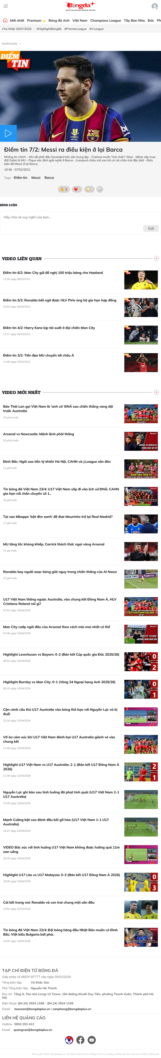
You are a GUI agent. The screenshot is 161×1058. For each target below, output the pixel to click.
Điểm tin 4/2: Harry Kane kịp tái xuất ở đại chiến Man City (49, 328)
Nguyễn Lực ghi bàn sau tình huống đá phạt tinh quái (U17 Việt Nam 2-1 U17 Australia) (61, 794)
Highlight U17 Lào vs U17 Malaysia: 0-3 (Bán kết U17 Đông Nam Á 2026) (61, 875)
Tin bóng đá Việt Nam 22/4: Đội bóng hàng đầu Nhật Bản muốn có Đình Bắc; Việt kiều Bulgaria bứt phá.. (60, 932)
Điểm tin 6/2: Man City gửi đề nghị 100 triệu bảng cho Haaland (53, 272)
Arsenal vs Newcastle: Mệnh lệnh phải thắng (38, 434)
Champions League (105, 20)
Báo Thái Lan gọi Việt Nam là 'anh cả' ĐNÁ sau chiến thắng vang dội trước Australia (58, 408)
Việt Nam (80, 20)
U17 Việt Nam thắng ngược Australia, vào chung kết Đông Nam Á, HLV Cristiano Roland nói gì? (59, 601)
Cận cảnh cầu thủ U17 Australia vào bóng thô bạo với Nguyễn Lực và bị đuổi (60, 711)
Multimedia (9, 43)
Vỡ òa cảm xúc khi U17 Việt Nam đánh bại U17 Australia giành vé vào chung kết (59, 739)
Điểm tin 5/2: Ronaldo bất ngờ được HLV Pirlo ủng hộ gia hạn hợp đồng (59, 300)
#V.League (97, 29)
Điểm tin (20, 178)
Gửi (151, 228)
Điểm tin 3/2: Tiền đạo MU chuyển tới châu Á (38, 355)
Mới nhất (17, 20)
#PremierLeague (75, 29)
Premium (36, 20)
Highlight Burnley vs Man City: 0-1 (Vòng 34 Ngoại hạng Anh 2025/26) (59, 682)
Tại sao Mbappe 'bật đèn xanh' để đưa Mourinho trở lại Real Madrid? (58, 516)
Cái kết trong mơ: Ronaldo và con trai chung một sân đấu (48, 902)
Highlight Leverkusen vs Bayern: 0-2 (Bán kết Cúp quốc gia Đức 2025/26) (61, 654)
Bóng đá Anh (59, 20)
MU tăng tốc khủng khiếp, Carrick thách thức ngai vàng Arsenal (53, 544)
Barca (49, 178)
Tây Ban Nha (134, 20)
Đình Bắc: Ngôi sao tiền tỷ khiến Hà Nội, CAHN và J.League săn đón (57, 461)
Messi (35, 178)
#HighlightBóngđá (49, 29)
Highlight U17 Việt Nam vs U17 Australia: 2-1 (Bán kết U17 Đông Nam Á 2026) (61, 766)
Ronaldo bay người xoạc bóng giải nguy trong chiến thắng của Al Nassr (60, 572)
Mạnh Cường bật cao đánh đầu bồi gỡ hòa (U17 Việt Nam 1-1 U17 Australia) (56, 822)
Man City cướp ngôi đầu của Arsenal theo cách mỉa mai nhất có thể (56, 627)
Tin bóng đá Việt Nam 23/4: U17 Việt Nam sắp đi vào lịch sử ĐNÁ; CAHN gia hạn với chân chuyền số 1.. (61, 491)
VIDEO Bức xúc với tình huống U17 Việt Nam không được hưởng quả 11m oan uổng (61, 849)
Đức (151, 20)
